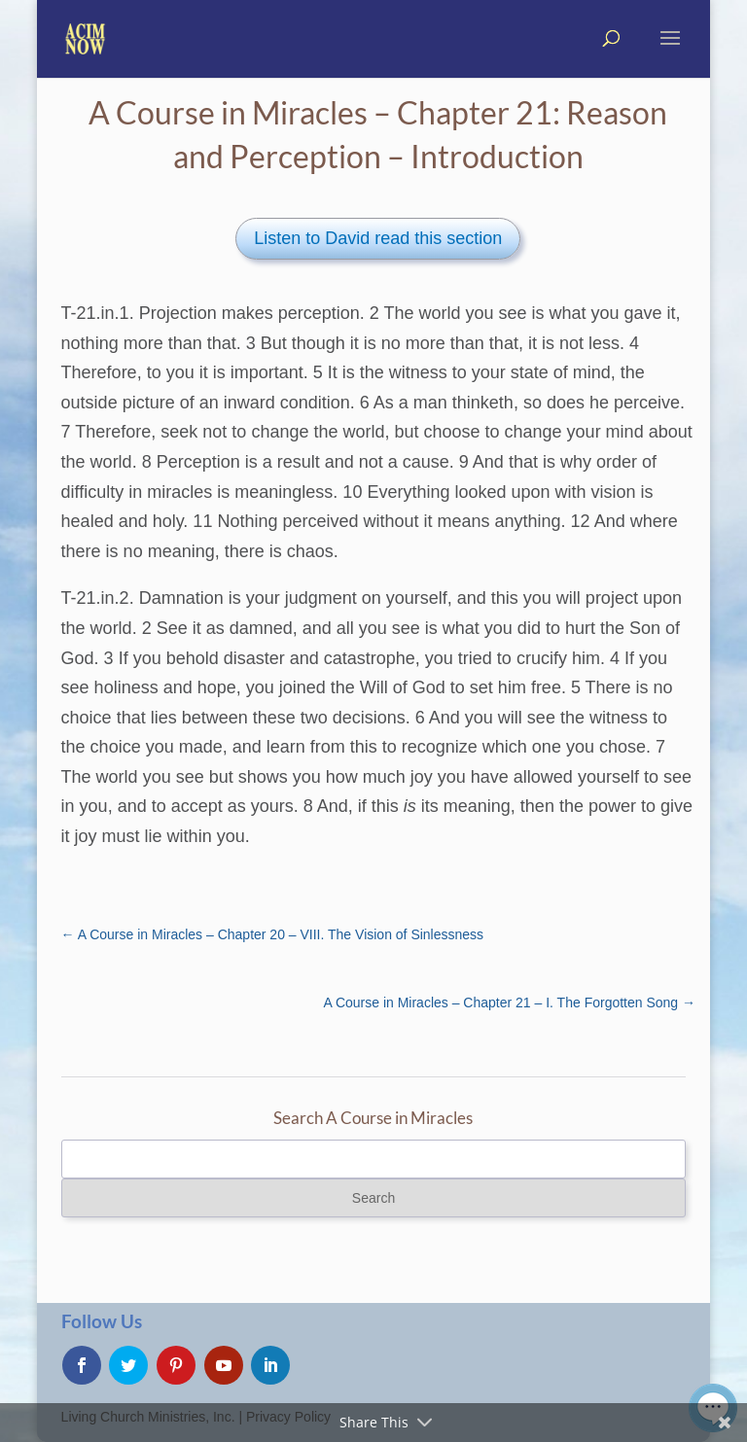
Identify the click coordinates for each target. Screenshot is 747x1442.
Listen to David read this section (378, 238)
